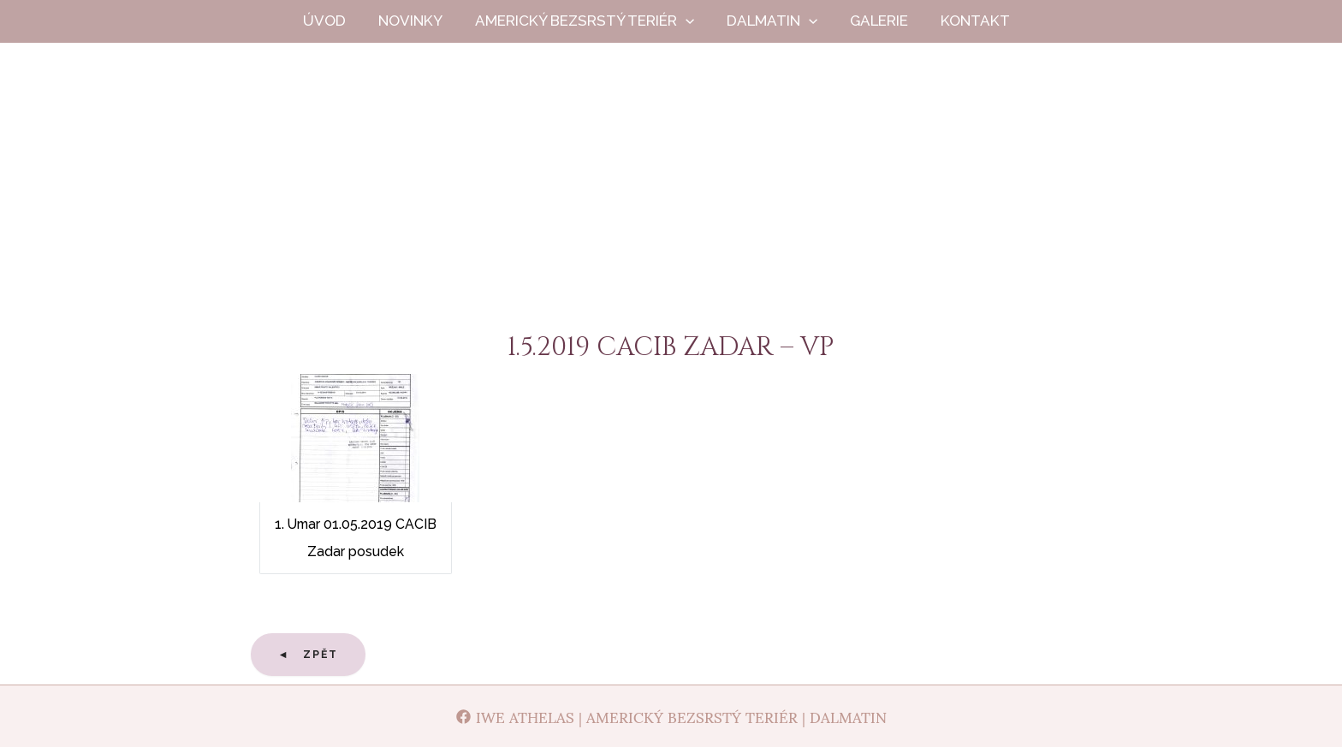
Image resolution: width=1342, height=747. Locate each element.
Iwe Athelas (671, 195)
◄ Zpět (308, 654)
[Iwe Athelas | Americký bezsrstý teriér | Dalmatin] (671, 716)
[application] (697, 21)
